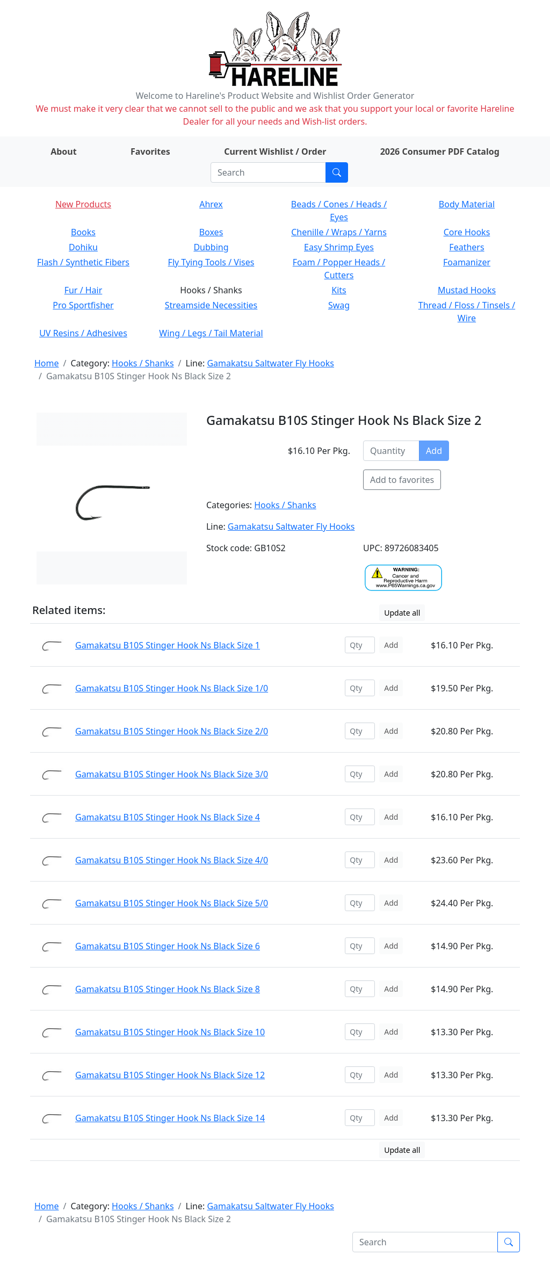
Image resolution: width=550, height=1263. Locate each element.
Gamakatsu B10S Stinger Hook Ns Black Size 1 (167, 645)
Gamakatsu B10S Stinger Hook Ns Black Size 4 (167, 817)
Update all (402, 613)
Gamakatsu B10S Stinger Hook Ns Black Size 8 (167, 989)
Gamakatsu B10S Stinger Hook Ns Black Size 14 (170, 1118)
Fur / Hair (83, 290)
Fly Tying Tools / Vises (211, 262)
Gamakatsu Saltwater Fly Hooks (270, 363)
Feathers (466, 247)
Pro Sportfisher (83, 305)
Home (46, 363)
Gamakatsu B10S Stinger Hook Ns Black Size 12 (170, 1075)
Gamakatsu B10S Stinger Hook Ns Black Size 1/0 (171, 688)
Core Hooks (467, 232)
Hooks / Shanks (142, 363)
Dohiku (83, 247)
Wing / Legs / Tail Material (211, 333)
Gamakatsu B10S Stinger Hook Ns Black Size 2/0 (171, 731)
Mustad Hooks (467, 290)
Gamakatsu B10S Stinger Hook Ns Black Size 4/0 (171, 860)
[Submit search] (336, 172)
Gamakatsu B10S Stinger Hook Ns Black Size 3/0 (171, 774)
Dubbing (210, 247)
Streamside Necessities (211, 305)
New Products (83, 204)
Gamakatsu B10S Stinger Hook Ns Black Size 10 (170, 1032)
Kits (338, 290)
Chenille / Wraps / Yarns (339, 232)
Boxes (211, 232)
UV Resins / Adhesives (83, 333)
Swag (339, 305)
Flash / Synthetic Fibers (83, 262)
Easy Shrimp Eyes (339, 247)
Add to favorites (402, 480)
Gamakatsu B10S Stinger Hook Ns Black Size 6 (167, 946)
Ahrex (211, 204)
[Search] (268, 172)
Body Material (467, 204)
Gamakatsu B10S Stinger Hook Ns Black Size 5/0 (171, 903)
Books (83, 232)
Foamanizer (466, 262)
